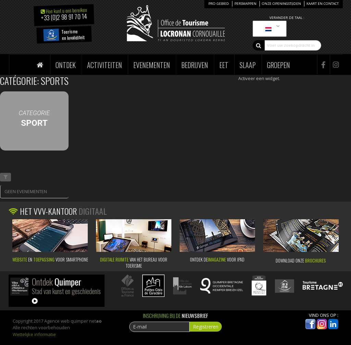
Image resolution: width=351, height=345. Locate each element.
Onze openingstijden (281, 3)
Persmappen (245, 3)
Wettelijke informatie (34, 334)
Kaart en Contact (322, 3)
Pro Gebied (218, 3)
